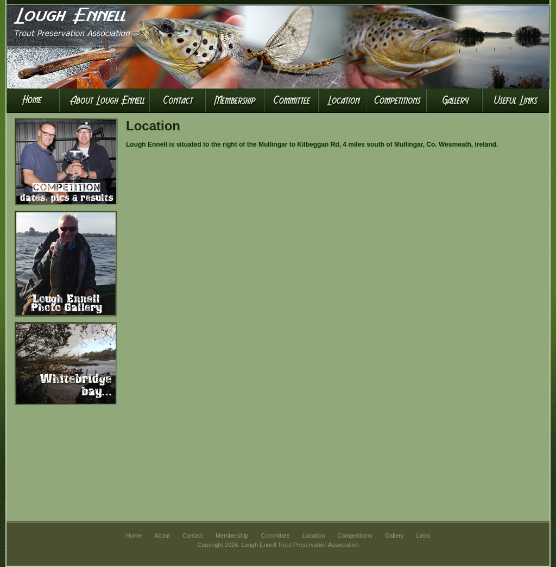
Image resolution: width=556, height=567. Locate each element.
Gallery (394, 535)
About (162, 535)
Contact (192, 535)
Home (134, 535)
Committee (275, 535)
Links (423, 535)
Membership (232, 535)
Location (313, 535)
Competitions (354, 535)
